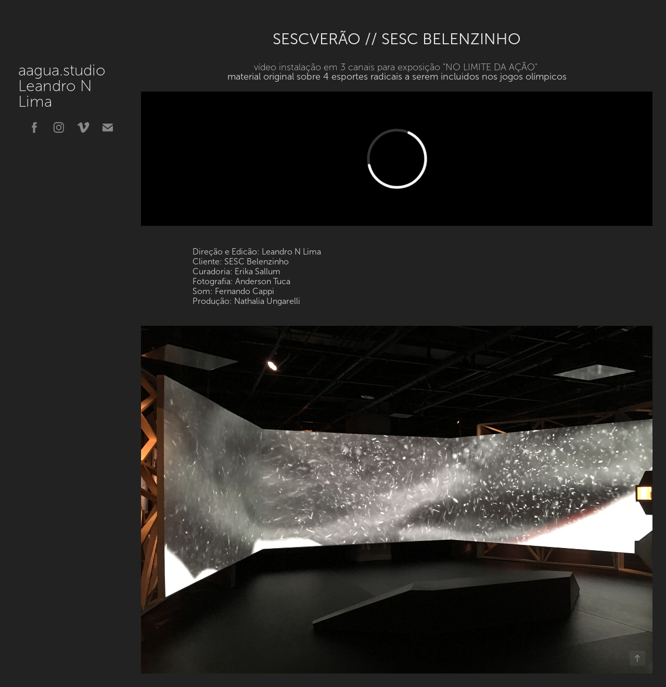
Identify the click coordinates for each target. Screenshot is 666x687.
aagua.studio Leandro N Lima (82, 86)
